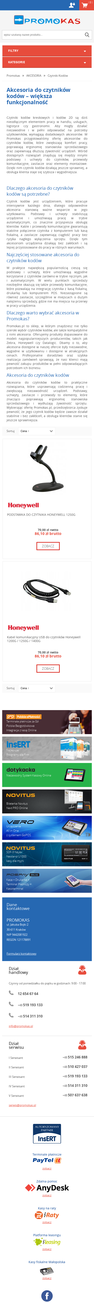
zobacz (48, 546)
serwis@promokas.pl (22, 1105)
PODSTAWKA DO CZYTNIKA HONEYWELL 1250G (41, 514)
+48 (30, 1005)
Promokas (47, 20)
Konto (72, 5)
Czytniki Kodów (58, 76)
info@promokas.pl (21, 1026)
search (87, 34)
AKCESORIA (33, 76)
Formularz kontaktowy (21, 954)
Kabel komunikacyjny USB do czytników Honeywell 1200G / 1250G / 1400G (44, 639)
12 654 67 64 (28, 993)
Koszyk (90, 2)
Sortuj (10, 431)
